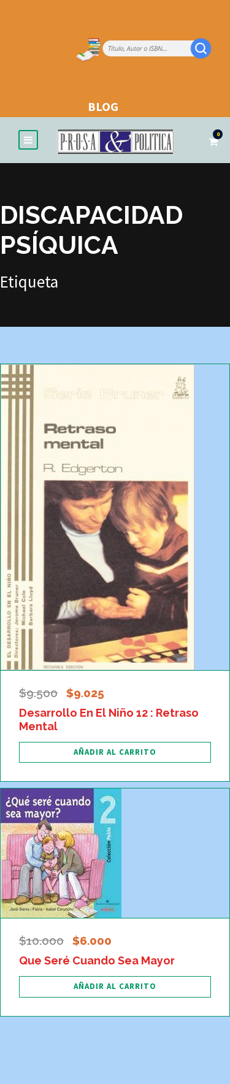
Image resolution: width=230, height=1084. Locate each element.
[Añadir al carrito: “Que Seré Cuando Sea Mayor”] (115, 986)
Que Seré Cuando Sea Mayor (97, 960)
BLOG (103, 106)
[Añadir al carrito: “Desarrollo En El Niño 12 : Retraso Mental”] (115, 752)
